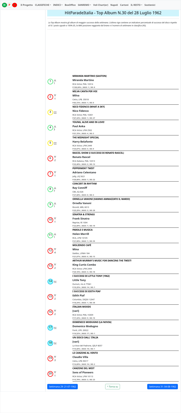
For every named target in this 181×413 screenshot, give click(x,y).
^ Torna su (112, 386)
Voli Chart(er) (100, 4)
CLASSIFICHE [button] (42, 4)
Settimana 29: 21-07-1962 (62, 386)
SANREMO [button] (83, 4)
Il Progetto (27, 4)
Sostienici (150, 4)
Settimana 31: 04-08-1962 (162, 386)
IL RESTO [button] (135, 4)
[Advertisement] (113, 52)
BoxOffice (70, 4)
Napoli (114, 4)
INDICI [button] (57, 4)
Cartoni (124, 4)
